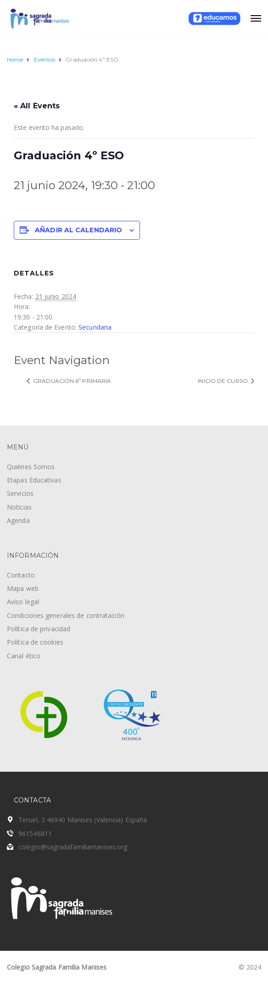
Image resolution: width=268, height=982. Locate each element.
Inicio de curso (223, 380)
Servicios (20, 493)
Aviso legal (23, 601)
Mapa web (23, 588)
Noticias (19, 507)
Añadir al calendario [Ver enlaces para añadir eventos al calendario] (78, 230)
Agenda (18, 520)
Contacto (21, 575)
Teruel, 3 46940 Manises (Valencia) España (82, 819)
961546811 (35, 833)
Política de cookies (35, 642)
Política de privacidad (38, 628)
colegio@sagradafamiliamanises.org (72, 846)
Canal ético (23, 655)
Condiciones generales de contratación (65, 615)
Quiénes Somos (31, 466)
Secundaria (95, 327)
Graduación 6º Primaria (71, 380)
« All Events (37, 105)
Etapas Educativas (34, 480)
